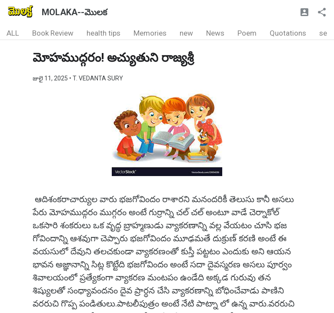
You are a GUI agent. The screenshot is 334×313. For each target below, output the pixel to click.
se (323, 33)
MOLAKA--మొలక (74, 12)
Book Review (52, 33)
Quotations (288, 33)
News (215, 33)
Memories (150, 33)
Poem (247, 33)
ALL (13, 33)
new (186, 33)
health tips (103, 33)
